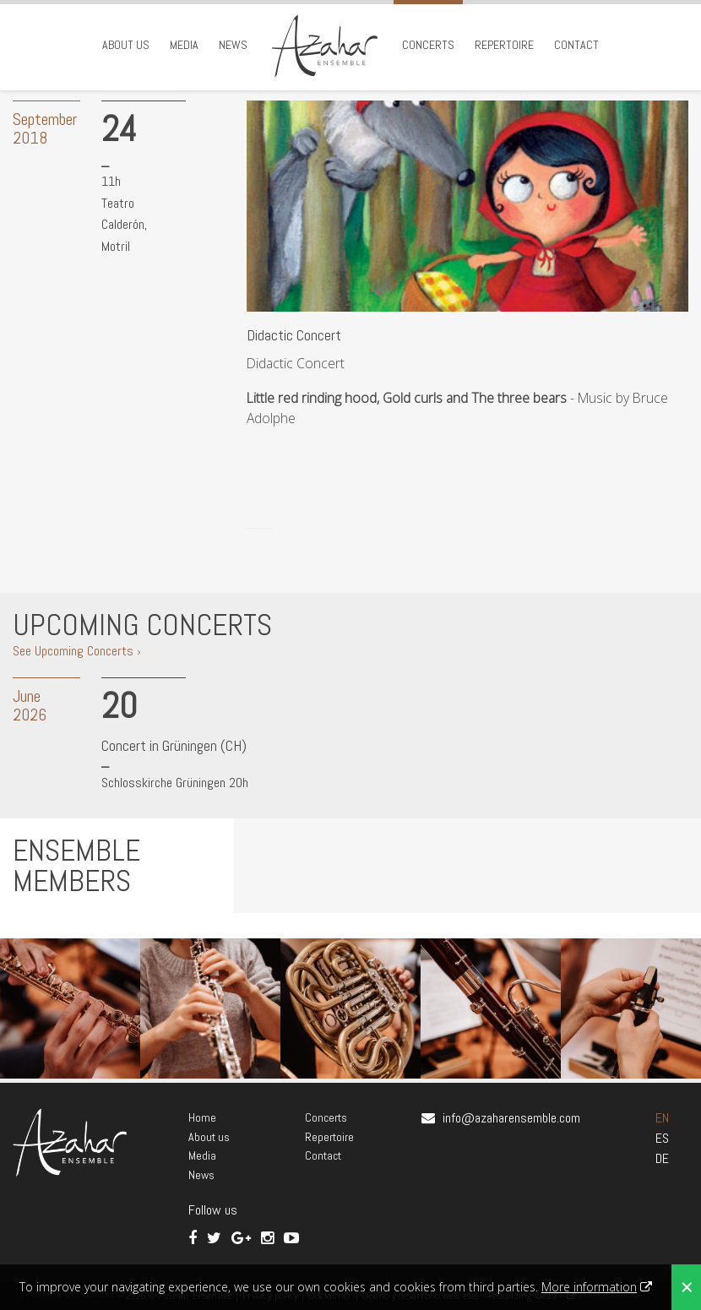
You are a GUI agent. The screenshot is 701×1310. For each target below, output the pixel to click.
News (233, 44)
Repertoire (504, 44)
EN (662, 1118)
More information (589, 1287)
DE (662, 1158)
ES (662, 1138)
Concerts (428, 44)
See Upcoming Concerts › (77, 651)
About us (125, 44)
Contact (576, 44)
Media (184, 44)
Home (202, 1117)
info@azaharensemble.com (511, 1118)
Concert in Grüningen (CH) (174, 745)
